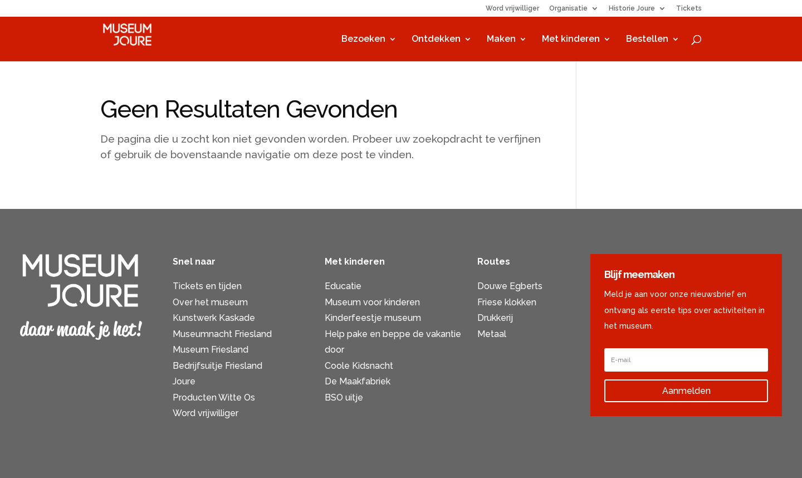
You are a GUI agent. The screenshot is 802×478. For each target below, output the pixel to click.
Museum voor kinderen (372, 302)
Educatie (343, 286)
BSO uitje (344, 397)
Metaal (491, 334)
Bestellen (647, 39)
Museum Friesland (210, 349)
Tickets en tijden (207, 286)
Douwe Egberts (509, 286)
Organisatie (568, 8)
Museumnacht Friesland (222, 334)
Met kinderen (571, 39)
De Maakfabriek (357, 381)
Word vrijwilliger (512, 8)
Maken (501, 39)
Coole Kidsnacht (359, 365)
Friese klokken (506, 302)
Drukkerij (495, 318)
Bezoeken (363, 39)
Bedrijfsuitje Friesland (217, 365)
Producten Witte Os (214, 397)
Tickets (689, 8)
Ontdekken (436, 39)
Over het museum (210, 302)
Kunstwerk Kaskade (214, 318)
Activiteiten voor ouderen (530, 349)
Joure (184, 381)
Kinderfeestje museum (373, 318)
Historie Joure (632, 8)
